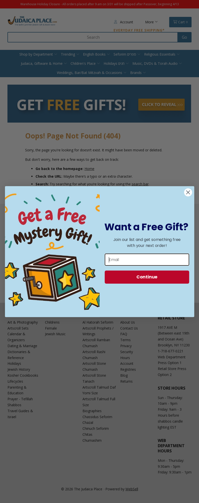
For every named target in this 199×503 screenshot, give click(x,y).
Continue (146, 277)
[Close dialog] (188, 192)
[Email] (147, 259)
